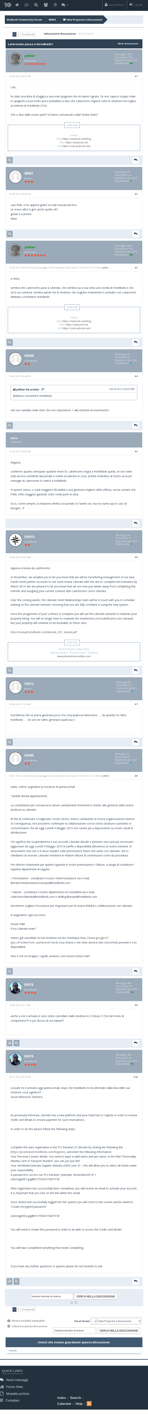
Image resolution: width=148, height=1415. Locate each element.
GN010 (29, 537)
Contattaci (10, 1402)
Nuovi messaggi (15, 1381)
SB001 (29, 173)
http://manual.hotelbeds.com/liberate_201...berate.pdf (44, 633)
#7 (136, 705)
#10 (135, 1078)
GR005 (29, 356)
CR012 (29, 684)
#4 (136, 376)
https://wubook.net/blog (77, 139)
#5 (136, 452)
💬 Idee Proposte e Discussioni (82, 19)
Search (75, 1399)
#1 (136, 76)
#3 (136, 268)
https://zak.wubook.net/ (76, 146)
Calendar (64, 1405)
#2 (136, 194)
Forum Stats (12, 1388)
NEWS (52, 19)
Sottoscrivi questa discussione (29, 1328)
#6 (136, 558)
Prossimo (28, 34)
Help (79, 1405)
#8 (136, 777)
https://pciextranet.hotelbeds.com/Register (37, 1153)
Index (61, 1399)
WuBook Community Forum (24, 19)
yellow (105, 268)
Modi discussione (127, 43)
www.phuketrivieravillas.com (74, 657)
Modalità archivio (15, 1395)
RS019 (29, 986)
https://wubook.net (77, 142)
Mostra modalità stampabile (28, 1322)
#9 (136, 1006)
